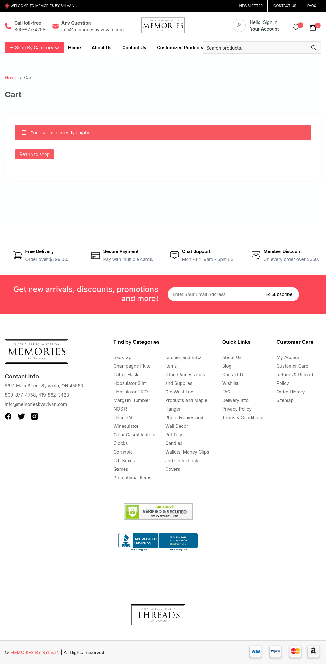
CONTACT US (284, 6)
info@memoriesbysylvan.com (36, 404)
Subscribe (279, 294)
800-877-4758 (20, 395)
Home (11, 77)
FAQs (311, 6)
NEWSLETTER (251, 6)
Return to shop (34, 154)
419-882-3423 (53, 395)
